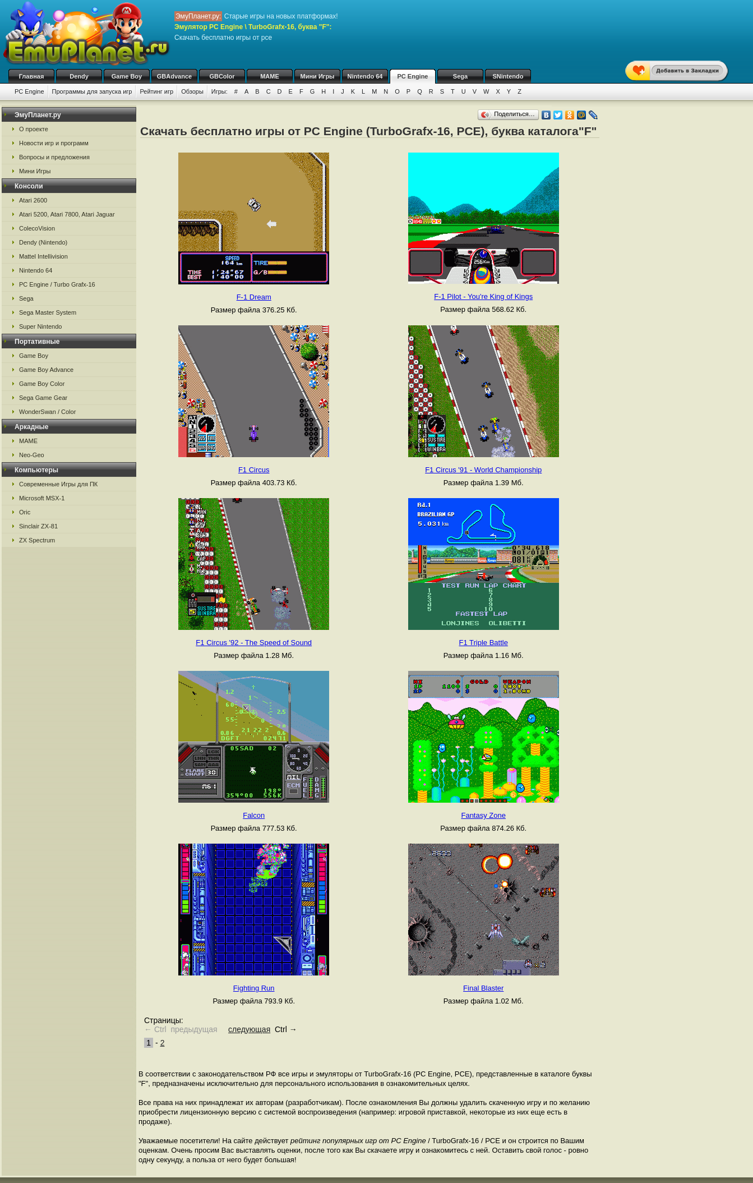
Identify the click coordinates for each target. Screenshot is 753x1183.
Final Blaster (483, 988)
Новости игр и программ (54, 143)
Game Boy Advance (46, 369)
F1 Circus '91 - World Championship (483, 470)
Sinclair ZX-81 (38, 526)
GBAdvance (174, 76)
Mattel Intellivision (43, 256)
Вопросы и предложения (54, 157)
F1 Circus (254, 470)
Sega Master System (47, 312)
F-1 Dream (254, 297)
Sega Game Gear (43, 397)
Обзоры (192, 91)
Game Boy (127, 76)
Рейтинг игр (156, 91)
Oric (24, 512)
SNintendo (508, 76)
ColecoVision (37, 228)
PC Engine (412, 76)
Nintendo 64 (365, 76)
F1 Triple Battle (483, 642)
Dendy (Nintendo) (43, 242)
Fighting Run (254, 988)
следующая (249, 1029)
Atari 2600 (33, 200)
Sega (460, 76)
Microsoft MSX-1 (41, 498)
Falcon (254, 815)
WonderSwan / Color (47, 411)
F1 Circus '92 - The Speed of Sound (254, 642)
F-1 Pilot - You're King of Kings (483, 296)
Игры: (219, 91)
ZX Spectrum (37, 540)
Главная (31, 76)
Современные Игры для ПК (58, 484)
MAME (269, 76)
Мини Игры (318, 76)
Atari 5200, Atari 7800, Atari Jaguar (67, 214)
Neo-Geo (31, 455)
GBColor (221, 76)
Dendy (79, 76)
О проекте (33, 129)
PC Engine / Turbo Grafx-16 (57, 284)
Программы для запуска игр (92, 91)
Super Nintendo (40, 326)
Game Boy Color (41, 383)
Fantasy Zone (483, 815)
